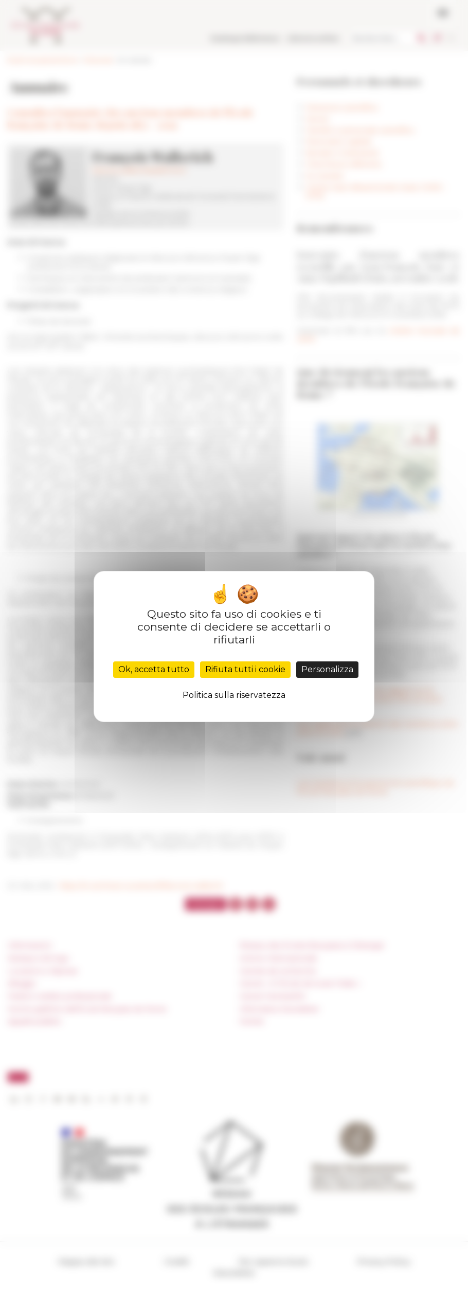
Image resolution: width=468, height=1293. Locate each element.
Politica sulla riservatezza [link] (234, 695)
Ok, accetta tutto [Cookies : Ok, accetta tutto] (153, 669)
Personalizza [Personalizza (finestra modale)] (327, 669)
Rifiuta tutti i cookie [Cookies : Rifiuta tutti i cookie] (245, 669)
